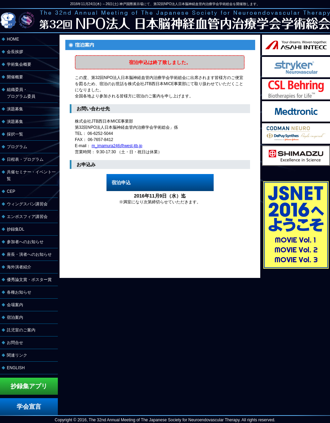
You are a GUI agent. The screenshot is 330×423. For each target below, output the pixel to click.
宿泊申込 (121, 182)
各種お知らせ (19, 292)
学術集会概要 (19, 64)
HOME (13, 39)
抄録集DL (15, 229)
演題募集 (15, 109)
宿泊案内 (15, 317)
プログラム (17, 146)
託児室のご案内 (21, 330)
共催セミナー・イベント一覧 (31, 175)
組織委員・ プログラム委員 (21, 93)
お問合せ (15, 342)
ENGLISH (16, 367)
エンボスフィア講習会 (27, 216)
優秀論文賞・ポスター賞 (29, 279)
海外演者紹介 (19, 267)
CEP (11, 191)
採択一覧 (15, 134)
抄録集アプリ (29, 386)
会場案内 (15, 304)
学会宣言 (29, 406)
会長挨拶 (15, 51)
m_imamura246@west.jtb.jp (117, 145)
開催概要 (15, 77)
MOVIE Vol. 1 (295, 240)
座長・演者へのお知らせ (29, 254)
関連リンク (17, 355)
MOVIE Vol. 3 (296, 259)
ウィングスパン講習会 (27, 204)
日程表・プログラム (25, 159)
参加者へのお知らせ (25, 241)
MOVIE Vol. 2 (296, 249)
